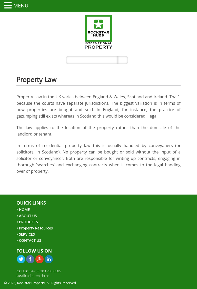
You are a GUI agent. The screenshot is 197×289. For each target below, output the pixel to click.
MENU (20, 5)
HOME (24, 209)
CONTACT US (30, 240)
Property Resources (36, 228)
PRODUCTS (28, 221)
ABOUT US (28, 215)
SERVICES (27, 234)
